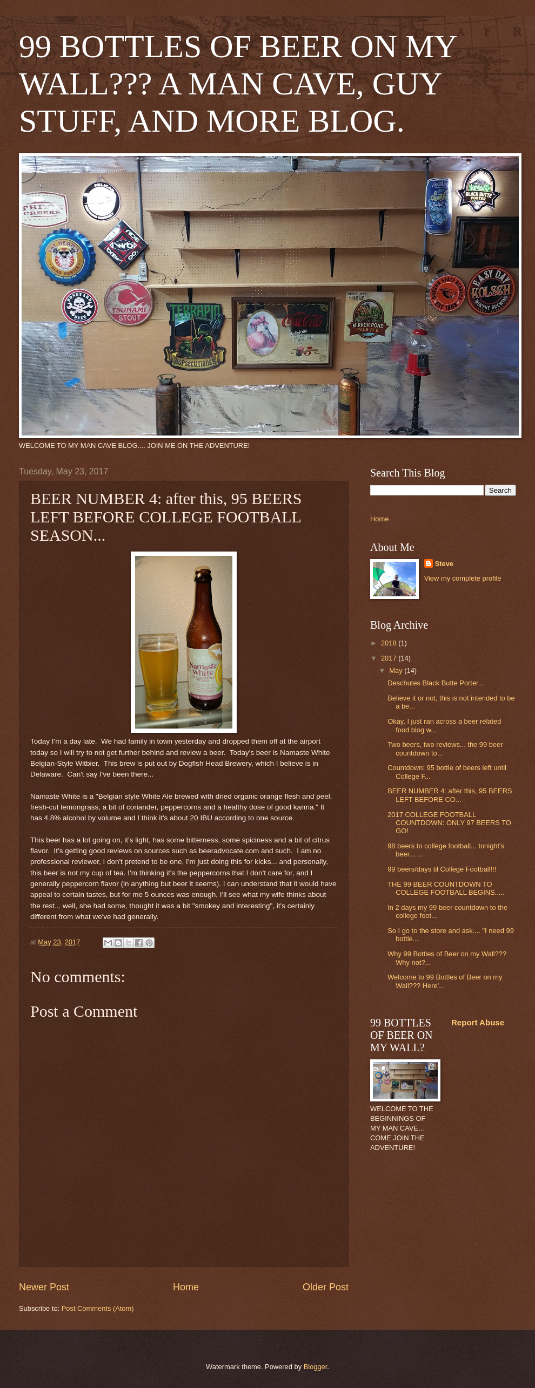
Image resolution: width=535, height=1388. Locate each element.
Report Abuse (477, 1022)
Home (186, 1287)
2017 (389, 658)
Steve (444, 564)
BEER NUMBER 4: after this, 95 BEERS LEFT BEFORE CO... (449, 795)
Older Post (326, 1287)
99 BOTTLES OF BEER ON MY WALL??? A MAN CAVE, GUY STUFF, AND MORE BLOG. (237, 84)
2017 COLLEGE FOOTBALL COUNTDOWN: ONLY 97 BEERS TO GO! (449, 823)
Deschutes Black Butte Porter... (435, 683)
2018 (389, 643)
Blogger (315, 1367)
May (396, 670)
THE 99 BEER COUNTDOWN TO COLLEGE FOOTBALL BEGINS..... (445, 888)
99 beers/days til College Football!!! (441, 869)
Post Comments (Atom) (98, 1308)
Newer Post (44, 1287)
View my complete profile (462, 578)
